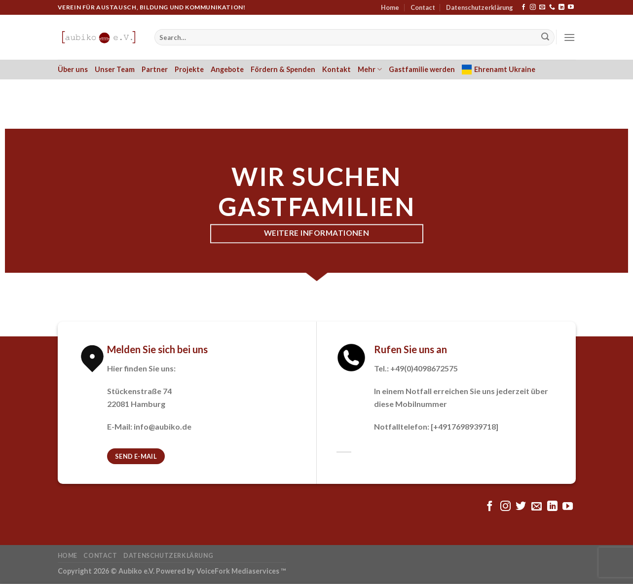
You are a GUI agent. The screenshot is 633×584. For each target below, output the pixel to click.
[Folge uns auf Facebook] (523, 7)
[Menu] (569, 37)
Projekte (189, 69)
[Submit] (545, 37)
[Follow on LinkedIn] (561, 7)
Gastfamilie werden (422, 69)
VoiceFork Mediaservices (237, 571)
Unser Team (115, 69)
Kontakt (336, 69)
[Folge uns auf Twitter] (521, 506)
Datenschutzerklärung (479, 7)
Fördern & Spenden (283, 69)
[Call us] (552, 7)
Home (390, 7)
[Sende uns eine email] (542, 7)
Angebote (227, 69)
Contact (422, 7)
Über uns (73, 69)
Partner (155, 69)
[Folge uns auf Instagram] (533, 7)
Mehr (370, 69)
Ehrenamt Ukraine (498, 69)
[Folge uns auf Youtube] (571, 7)
